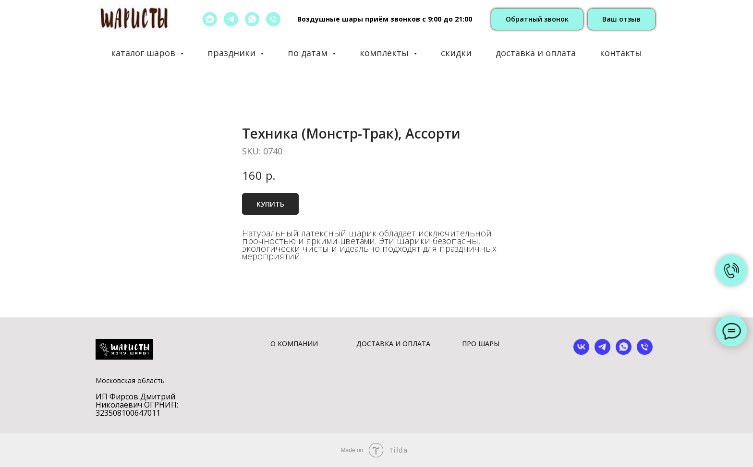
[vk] (581, 352)
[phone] (645, 352)
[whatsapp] (252, 19)
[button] (537, 19)
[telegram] (231, 19)
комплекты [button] (385, 52)
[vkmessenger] (210, 19)
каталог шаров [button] (144, 52)
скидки (456, 52)
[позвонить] (273, 19)
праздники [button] (232, 52)
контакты (621, 52)
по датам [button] (309, 52)
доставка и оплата (536, 52)
